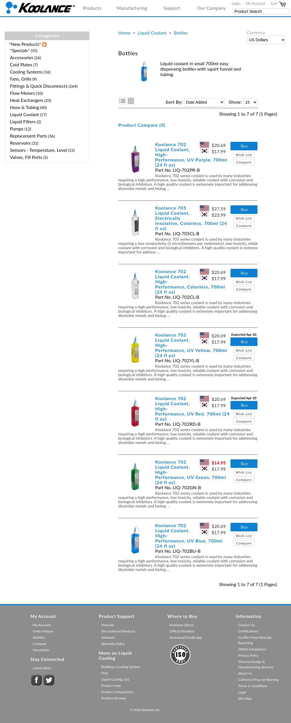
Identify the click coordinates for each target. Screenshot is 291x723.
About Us (245, 673)
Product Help (111, 685)
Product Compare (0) (141, 125)
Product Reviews (113, 698)
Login (236, 3)
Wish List (244, 155)
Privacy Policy (248, 655)
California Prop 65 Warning (258, 679)
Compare (244, 162)
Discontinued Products (118, 631)
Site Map (244, 698)
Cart (279, 4)
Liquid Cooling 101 (115, 679)
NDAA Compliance (252, 649)
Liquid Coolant (152, 32)
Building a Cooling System (120, 667)
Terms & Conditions (252, 686)
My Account (255, 3)
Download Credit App (186, 637)
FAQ (104, 673)
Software (108, 637)
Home (124, 32)
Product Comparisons (117, 692)
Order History (43, 631)
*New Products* (25, 44)
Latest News (42, 668)
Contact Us (246, 625)
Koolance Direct (182, 625)
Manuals (107, 625)
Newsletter (41, 650)
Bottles (181, 32)
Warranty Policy (113, 644)
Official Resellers (182, 631)
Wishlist (39, 637)
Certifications (248, 631)
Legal (242, 692)
